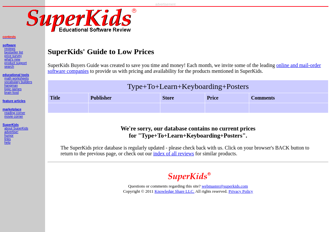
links (8, 139)
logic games (13, 89)
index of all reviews (173, 153)
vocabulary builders (18, 82)
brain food (12, 92)
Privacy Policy (241, 191)
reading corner (15, 113)
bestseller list (14, 52)
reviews (10, 49)
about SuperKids (16, 128)
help (8, 142)
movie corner (14, 116)
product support (16, 63)
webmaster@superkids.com (225, 186)
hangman (11, 85)
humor (9, 135)
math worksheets (17, 78)
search (9, 66)
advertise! (11, 132)
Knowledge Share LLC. (174, 191)
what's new (12, 59)
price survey (13, 56)
